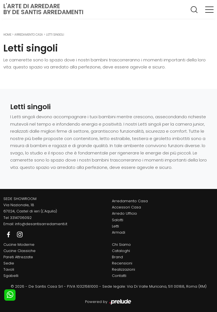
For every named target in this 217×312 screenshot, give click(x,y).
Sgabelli (10, 275)
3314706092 (21, 217)
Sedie (8, 263)
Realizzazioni (123, 269)
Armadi (118, 232)
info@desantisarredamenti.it (41, 224)
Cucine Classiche (19, 250)
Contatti (119, 275)
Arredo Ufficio (124, 213)
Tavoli (8, 269)
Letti (115, 226)
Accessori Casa (126, 207)
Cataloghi (121, 250)
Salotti (117, 220)
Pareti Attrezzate (18, 257)
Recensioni (122, 263)
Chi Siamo (121, 244)
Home (7, 35)
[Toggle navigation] (209, 9)
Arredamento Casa (28, 35)
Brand (117, 257)
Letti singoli (55, 35)
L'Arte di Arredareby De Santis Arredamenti (43, 9)
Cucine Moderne (18, 244)
